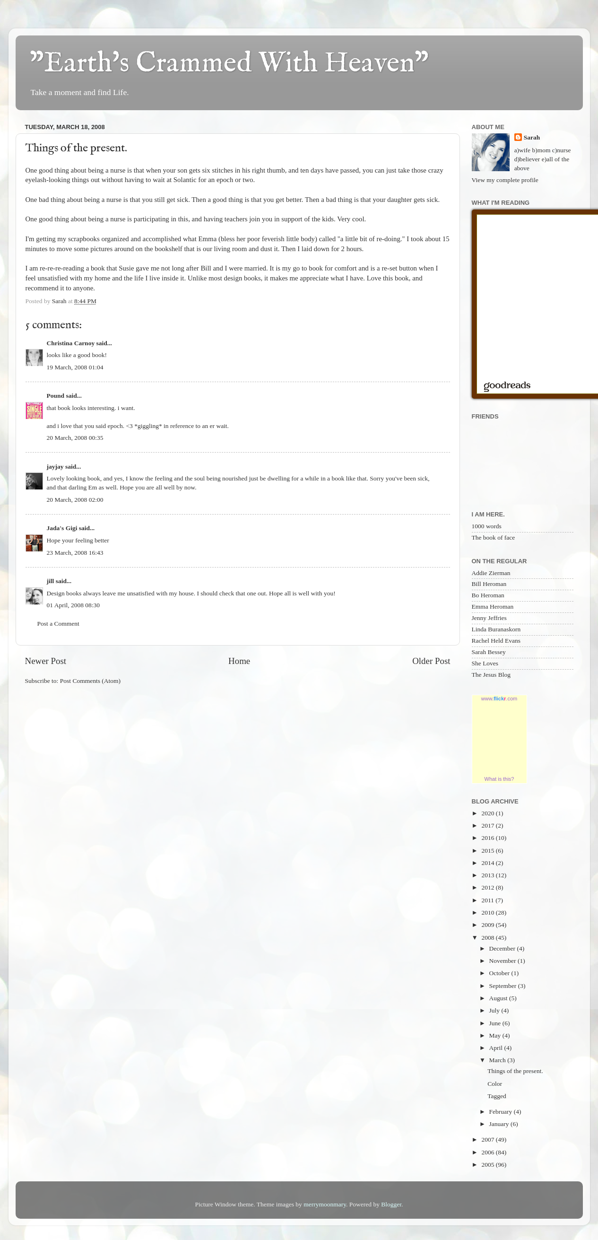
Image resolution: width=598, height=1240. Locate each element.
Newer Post (46, 661)
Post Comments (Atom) (90, 680)
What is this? (499, 779)
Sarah (532, 137)
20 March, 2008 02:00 (75, 499)
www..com (499, 698)
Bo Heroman (488, 595)
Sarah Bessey (489, 651)
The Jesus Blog (491, 674)
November (503, 960)
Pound (56, 395)
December (503, 948)
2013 (488, 875)
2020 (488, 813)
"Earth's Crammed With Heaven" (229, 64)
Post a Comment (58, 623)
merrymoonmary (324, 1204)
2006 (488, 1152)
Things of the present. (515, 1070)
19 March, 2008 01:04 (75, 367)
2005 (488, 1164)
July (495, 1010)
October (500, 973)
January (500, 1123)
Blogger (391, 1204)
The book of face (493, 537)
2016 (488, 837)
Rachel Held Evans (496, 640)
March (498, 1060)
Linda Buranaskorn (496, 629)
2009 (488, 924)
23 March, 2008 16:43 (75, 552)
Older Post (431, 661)
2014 (488, 862)
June (496, 1023)
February (501, 1111)
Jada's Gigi (62, 528)
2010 (488, 912)
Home (239, 661)
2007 (488, 1139)
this (183, 219)
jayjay (55, 466)
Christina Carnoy (71, 343)
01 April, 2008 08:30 (73, 605)
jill (50, 581)
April (496, 1047)
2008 (488, 937)
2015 (488, 850)
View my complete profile (505, 179)
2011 (488, 900)
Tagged (496, 1096)
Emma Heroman (493, 606)
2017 (488, 825)
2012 (488, 887)
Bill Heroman (489, 583)
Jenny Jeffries (489, 617)
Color (494, 1083)
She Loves (485, 663)
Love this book (388, 278)
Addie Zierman (491, 572)
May (496, 1035)
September (503, 985)
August (499, 998)
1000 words (487, 526)
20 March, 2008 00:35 (75, 437)
